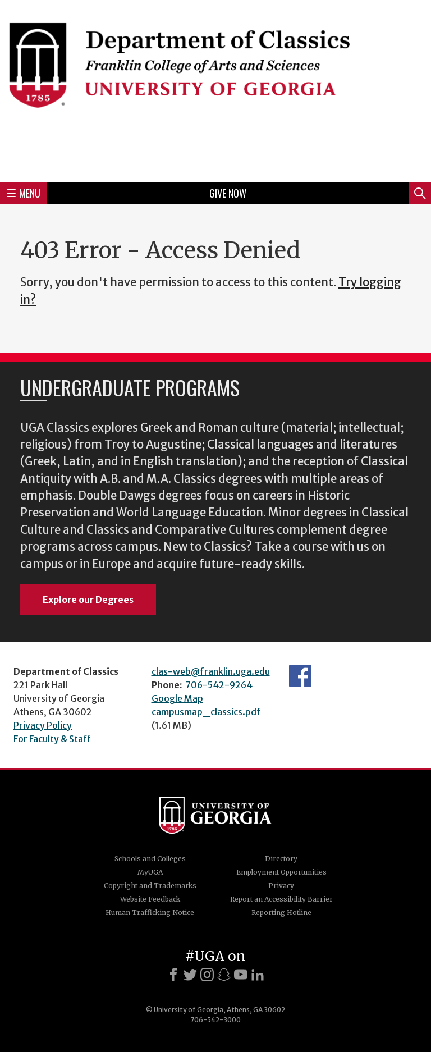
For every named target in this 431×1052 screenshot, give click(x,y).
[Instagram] (207, 974)
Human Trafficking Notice (150, 912)
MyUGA (150, 872)
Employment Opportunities (281, 872)
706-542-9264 (219, 684)
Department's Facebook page (300, 676)
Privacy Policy (42, 725)
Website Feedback (150, 899)
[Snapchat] (224, 974)
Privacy (281, 885)
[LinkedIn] (257, 974)
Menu (23, 193)
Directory (281, 858)
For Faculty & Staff (52, 738)
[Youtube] (240, 974)
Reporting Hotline (281, 912)
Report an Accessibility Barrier (281, 899)
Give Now (227, 193)
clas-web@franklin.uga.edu (211, 671)
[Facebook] (173, 974)
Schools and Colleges (150, 858)
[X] (190, 974)
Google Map (177, 698)
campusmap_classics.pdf (206, 711)
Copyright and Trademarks (150, 885)
